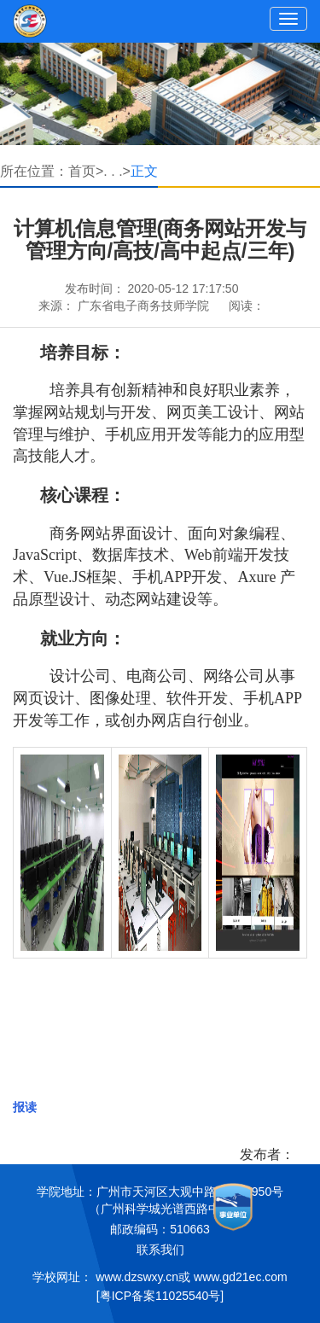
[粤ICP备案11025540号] (160, 1296)
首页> (85, 171)
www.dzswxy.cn (137, 1277)
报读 (25, 1107)
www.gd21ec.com (241, 1277)
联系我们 (160, 1249)
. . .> (117, 171)
